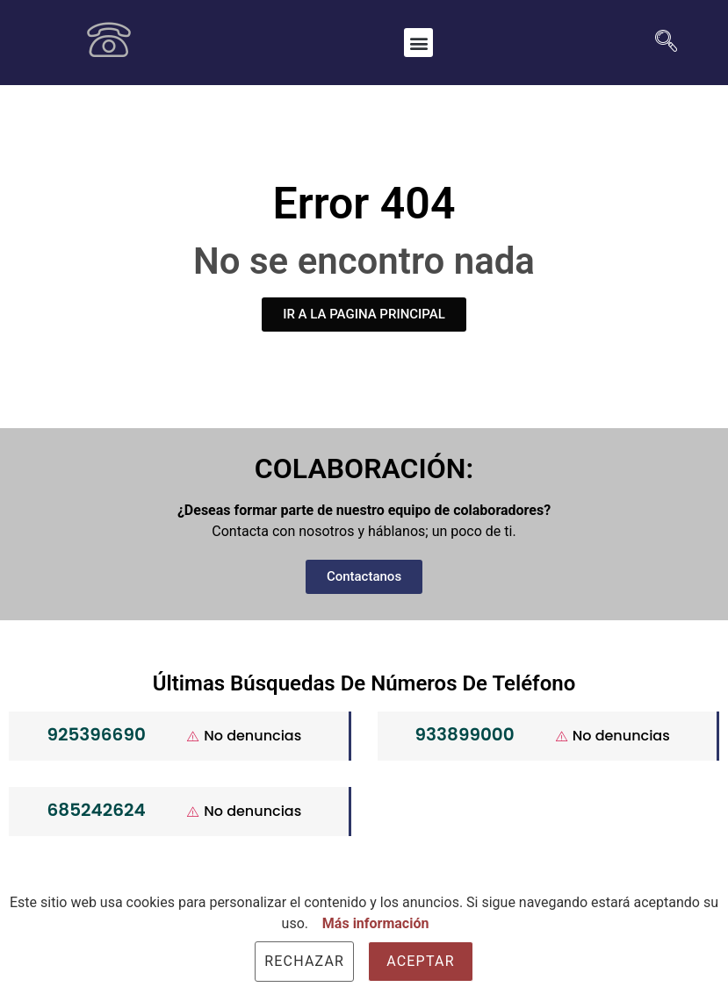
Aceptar (420, 961)
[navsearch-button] (659, 43)
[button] (418, 42)
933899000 (465, 734)
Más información (375, 923)
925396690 (96, 734)
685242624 (96, 809)
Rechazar (304, 961)
